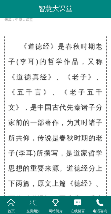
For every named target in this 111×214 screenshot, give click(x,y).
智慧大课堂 (55, 8)
